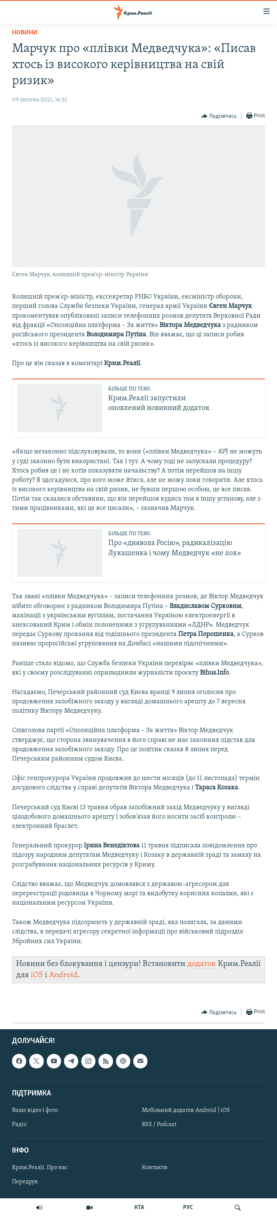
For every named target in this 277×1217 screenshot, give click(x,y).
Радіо (19, 1125)
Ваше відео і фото (35, 1110)
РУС (188, 1208)
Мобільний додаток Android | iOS (186, 1110)
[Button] (219, 116)
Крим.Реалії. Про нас (40, 1168)
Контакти (155, 1168)
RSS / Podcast (159, 1125)
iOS (37, 975)
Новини (24, 32)
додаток (201, 964)
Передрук (25, 1182)
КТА (139, 1208)
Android (63, 975)
